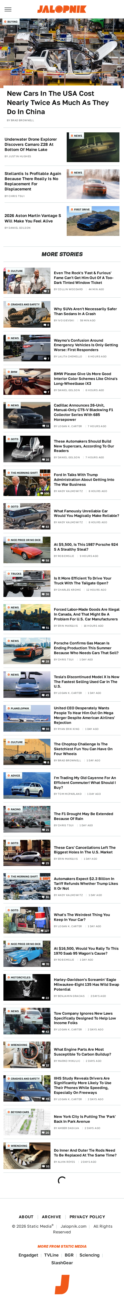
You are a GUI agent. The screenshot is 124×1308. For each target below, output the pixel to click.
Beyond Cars (20, 1112)
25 (47, 863)
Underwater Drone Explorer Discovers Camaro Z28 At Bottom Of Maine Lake (31, 144)
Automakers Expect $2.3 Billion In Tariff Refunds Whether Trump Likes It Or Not (86, 884)
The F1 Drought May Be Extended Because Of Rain (83, 816)
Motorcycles (21, 977)
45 (47, 694)
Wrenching (19, 1044)
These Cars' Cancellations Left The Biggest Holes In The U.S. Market (85, 850)
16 (47, 459)
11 (47, 425)
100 (46, 493)
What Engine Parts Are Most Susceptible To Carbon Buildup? (82, 1051)
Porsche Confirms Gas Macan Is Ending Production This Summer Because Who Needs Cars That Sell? (86, 648)
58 (47, 560)
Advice (15, 775)
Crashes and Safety (25, 304)
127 (46, 930)
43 (47, 1031)
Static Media (39, 1226)
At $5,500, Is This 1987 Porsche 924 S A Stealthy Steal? (86, 547)
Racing (16, 809)
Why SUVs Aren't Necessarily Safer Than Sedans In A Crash (85, 311)
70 (47, 964)
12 (47, 1065)
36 (47, 594)
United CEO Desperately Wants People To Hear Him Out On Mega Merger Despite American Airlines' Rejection (84, 715)
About (26, 1217)
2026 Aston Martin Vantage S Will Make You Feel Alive (33, 218)
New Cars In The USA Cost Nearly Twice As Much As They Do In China (58, 102)
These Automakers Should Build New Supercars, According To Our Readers (84, 446)
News (78, 135)
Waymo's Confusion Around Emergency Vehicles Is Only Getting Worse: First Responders (86, 345)
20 (47, 1132)
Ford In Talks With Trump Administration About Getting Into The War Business (84, 480)
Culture (17, 270)
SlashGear (62, 1262)
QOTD (14, 439)
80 (47, 897)
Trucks (16, 573)
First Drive (82, 209)
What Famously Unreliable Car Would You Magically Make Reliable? (86, 513)
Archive (51, 1217)
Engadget (28, 1255)
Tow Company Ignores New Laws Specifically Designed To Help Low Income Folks (85, 1018)
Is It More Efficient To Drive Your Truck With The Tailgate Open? (82, 580)
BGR (69, 1255)
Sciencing (89, 1255)
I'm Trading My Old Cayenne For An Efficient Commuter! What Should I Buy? (85, 783)
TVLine (51, 1255)
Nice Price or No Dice (26, 539)
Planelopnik (20, 708)
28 (47, 661)
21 (47, 829)
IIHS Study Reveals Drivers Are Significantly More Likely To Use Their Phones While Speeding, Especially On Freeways (82, 1085)
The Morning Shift (24, 472)
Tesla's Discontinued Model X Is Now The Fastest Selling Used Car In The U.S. (86, 682)
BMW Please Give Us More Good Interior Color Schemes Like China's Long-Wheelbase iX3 (85, 379)
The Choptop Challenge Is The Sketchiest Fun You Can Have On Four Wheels (83, 749)
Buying (12, 21)
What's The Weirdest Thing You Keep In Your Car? (82, 917)
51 (47, 627)
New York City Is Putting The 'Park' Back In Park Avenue (85, 1119)
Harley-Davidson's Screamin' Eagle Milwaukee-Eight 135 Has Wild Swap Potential (86, 984)
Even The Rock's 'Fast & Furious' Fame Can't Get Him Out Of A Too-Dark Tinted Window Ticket (83, 278)
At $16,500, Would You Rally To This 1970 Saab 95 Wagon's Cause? (86, 950)
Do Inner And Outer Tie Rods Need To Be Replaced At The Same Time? (85, 1152)
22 (47, 998)
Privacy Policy (87, 1217)
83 (47, 526)
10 (47, 728)
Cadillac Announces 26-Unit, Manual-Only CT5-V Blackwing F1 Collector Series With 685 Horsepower (83, 412)
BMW (14, 371)
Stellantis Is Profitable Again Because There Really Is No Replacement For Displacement (33, 181)
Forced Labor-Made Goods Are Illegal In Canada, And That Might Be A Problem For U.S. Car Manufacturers (86, 614)
